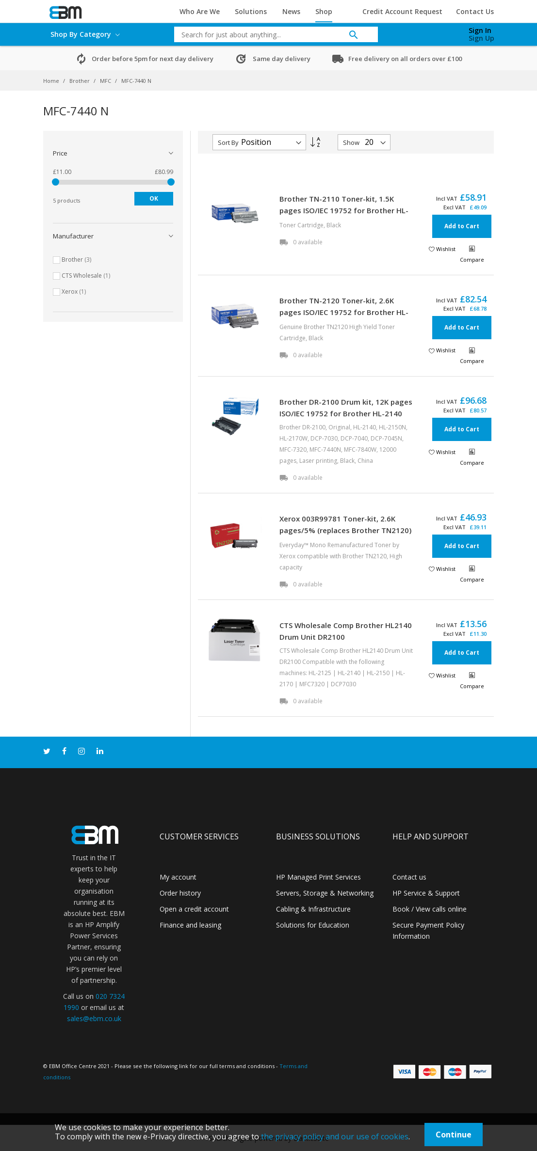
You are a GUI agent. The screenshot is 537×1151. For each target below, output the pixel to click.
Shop (323, 11)
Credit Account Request (402, 11)
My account (178, 877)
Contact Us (475, 11)
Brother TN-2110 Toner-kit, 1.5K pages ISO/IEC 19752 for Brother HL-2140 (343, 210)
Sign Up (481, 38)
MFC (106, 80)
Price (60, 153)
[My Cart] (430, 32)
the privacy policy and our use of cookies (334, 1136)
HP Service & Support (426, 893)
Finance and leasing (190, 925)
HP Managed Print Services (318, 877)
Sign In (480, 30)
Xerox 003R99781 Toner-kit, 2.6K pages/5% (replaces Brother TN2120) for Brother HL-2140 (345, 530)
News (291, 11)
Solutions (251, 11)
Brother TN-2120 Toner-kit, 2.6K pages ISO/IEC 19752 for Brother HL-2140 (343, 312)
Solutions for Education (312, 925)
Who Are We (199, 11)
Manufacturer (73, 236)
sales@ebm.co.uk (94, 1018)
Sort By (228, 142)
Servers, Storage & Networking (325, 893)
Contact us (409, 877)
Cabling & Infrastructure (313, 909)
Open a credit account (194, 909)
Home (52, 80)
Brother (80, 80)
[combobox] (268, 34)
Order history (180, 893)
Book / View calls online (429, 909)
